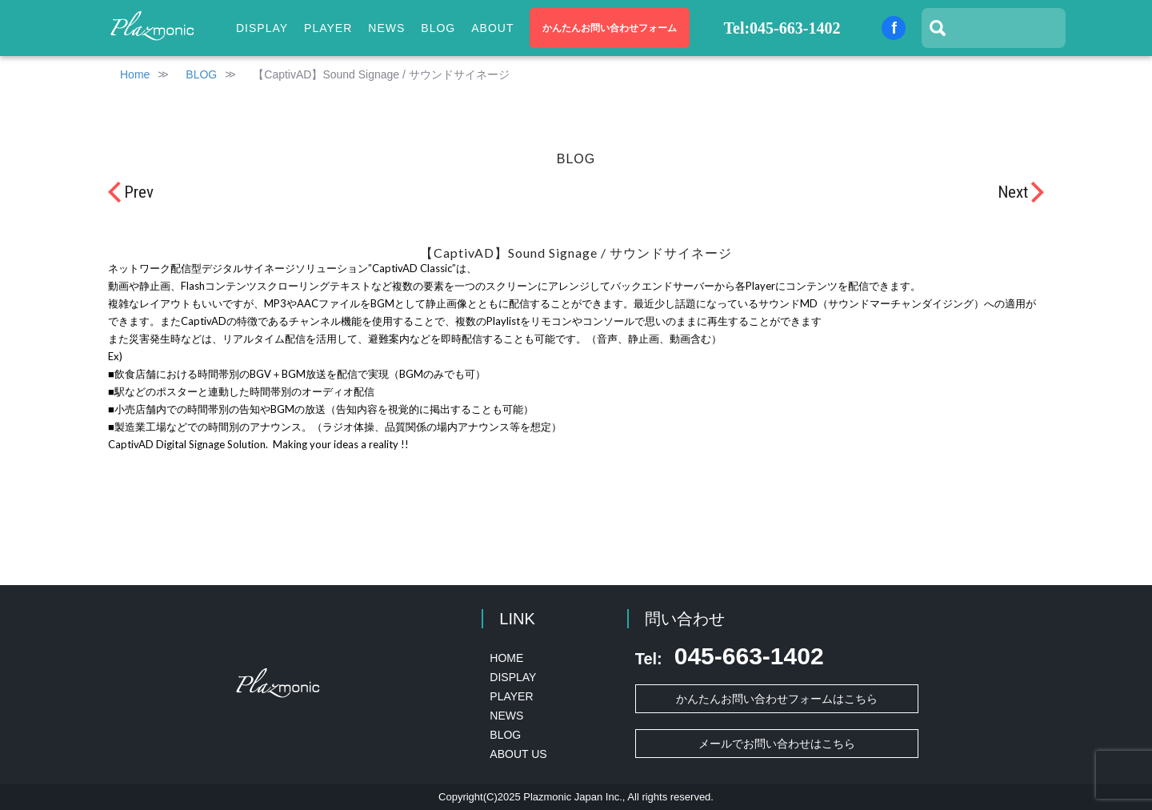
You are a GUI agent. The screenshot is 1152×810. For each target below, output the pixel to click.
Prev (139, 192)
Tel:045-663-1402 (782, 28)
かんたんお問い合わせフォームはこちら (777, 698)
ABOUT (492, 28)
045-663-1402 (729, 656)
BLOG (438, 28)
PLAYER (328, 28)
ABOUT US (518, 754)
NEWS (386, 28)
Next (1013, 192)
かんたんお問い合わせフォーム (609, 28)
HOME (506, 658)
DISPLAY (513, 677)
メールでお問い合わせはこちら (776, 743)
